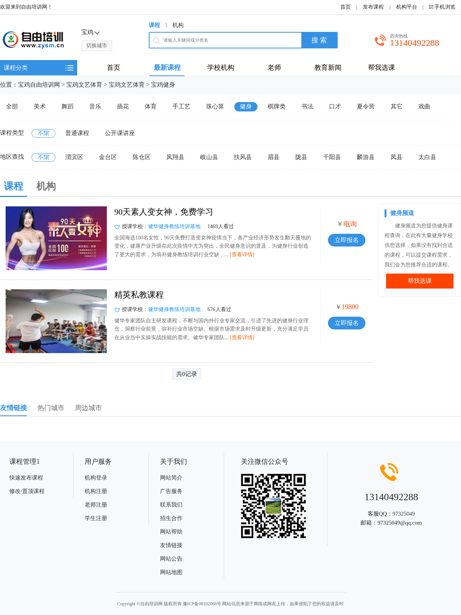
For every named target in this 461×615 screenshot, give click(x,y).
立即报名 (347, 240)
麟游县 (366, 157)
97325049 (403, 514)
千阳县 (332, 157)
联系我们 (171, 505)
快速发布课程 (26, 478)
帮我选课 (420, 281)
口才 (335, 106)
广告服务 (171, 491)
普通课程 (77, 133)
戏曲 (424, 106)
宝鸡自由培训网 (39, 84)
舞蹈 (67, 106)
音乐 (95, 106)
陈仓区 (142, 157)
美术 (40, 106)
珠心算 (215, 106)
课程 (154, 25)
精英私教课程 (139, 294)
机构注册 (96, 491)
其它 (397, 106)
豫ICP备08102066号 (202, 603)
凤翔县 (175, 157)
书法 (307, 106)
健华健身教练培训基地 (174, 226)
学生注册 (96, 518)
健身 (246, 106)
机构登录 (96, 478)
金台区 (108, 157)
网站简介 (171, 478)
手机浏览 (444, 7)
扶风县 (243, 157)
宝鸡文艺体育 (84, 84)
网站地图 (171, 572)
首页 (345, 7)
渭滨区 (74, 157)
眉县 (274, 157)
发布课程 (373, 7)
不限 (43, 133)
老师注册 (96, 505)
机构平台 (406, 7)
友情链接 (171, 545)
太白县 (427, 157)
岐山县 (209, 157)
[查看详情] (242, 254)
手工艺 (181, 106)
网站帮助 (171, 532)
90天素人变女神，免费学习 (163, 212)
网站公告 (171, 559)
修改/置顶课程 (27, 491)
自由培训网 (151, 603)
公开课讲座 (120, 133)
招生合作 (171, 518)
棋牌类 (277, 106)
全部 (12, 106)
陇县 (301, 157)
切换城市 (96, 45)
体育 (151, 106)
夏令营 (366, 106)
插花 (123, 106)
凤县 (397, 157)
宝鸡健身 (163, 84)
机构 (178, 25)
